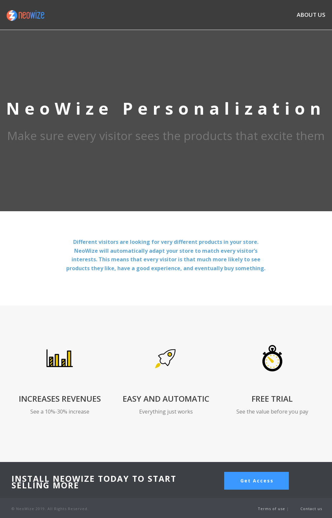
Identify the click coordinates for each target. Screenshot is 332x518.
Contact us (311, 508)
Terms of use (272, 508)
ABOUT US (311, 15)
